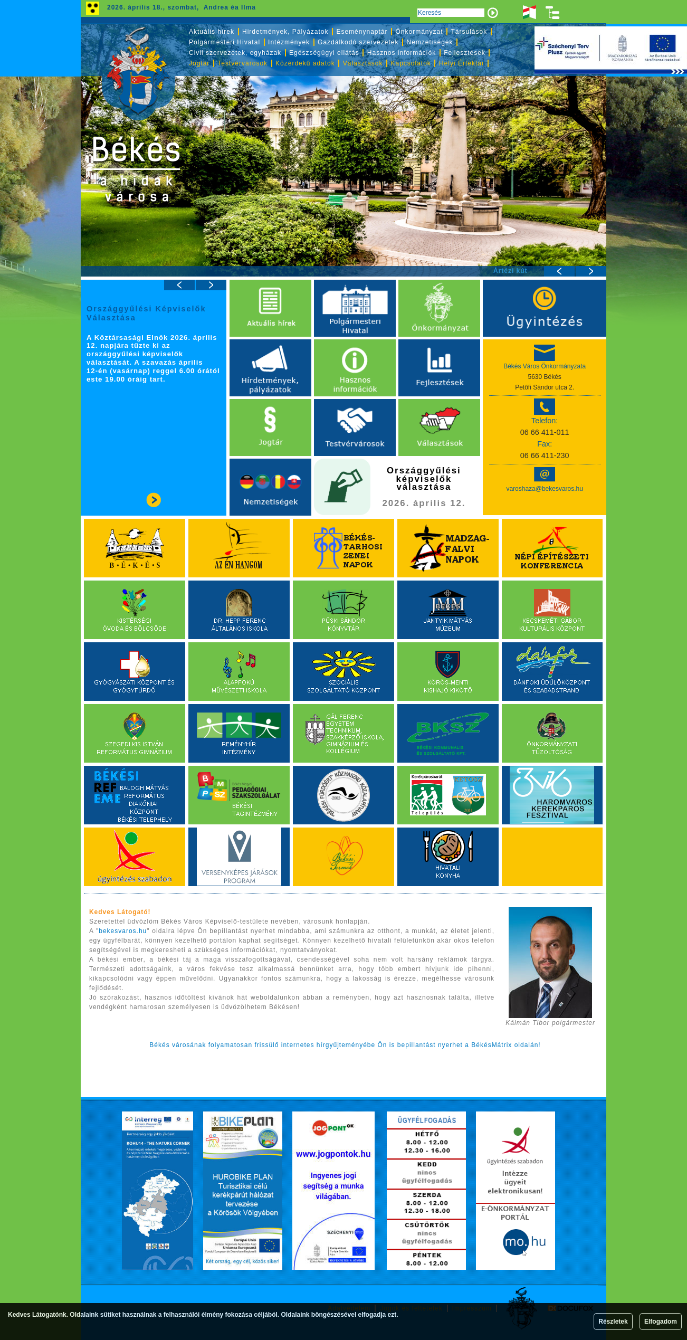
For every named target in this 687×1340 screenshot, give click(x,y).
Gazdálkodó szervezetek (358, 42)
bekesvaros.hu (123, 931)
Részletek (612, 1321)
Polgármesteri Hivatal (224, 42)
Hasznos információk (401, 52)
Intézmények (289, 42)
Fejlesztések (464, 52)
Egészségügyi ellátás (324, 52)
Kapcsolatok (411, 63)
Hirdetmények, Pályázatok (285, 31)
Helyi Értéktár (461, 63)
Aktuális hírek (211, 31)
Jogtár (199, 63)
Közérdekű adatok (305, 63)
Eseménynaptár (361, 31)
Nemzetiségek (430, 42)
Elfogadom (660, 1321)
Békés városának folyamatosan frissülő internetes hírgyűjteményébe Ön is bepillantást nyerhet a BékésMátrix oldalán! (344, 1045)
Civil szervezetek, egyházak (235, 52)
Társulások (469, 31)
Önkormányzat (419, 31)
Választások (363, 63)
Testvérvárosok (242, 63)
